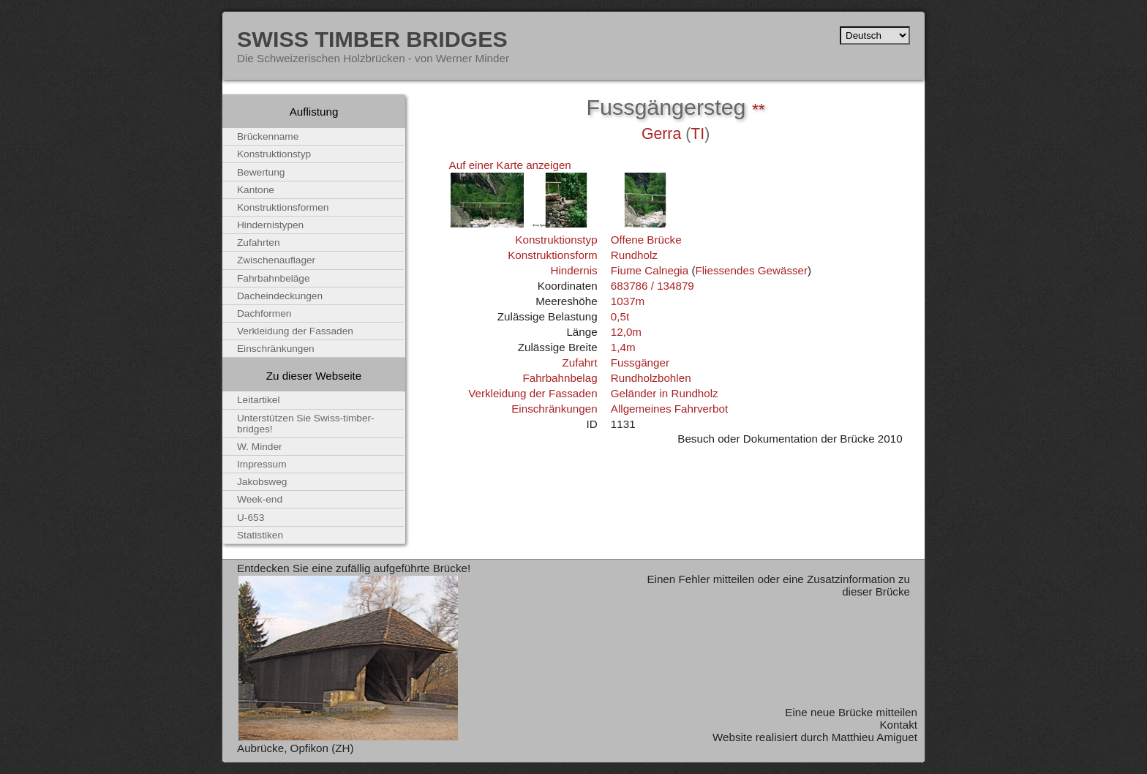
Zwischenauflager (276, 260)
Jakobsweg (262, 481)
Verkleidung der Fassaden (532, 393)
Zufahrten (258, 242)
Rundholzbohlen (651, 378)
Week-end (259, 499)
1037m (627, 301)
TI (697, 134)
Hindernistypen (270, 224)
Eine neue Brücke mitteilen (851, 712)
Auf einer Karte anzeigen (510, 165)
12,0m (626, 332)
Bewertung (261, 172)
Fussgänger (640, 362)
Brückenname (267, 136)
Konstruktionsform (552, 255)
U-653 (250, 517)
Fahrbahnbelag (559, 378)
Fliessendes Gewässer (751, 270)
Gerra (661, 134)
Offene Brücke (646, 239)
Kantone (255, 189)
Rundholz (634, 255)
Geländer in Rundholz (664, 393)
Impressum (262, 464)
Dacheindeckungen (280, 295)
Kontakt (898, 724)
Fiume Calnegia (649, 270)
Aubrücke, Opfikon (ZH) (295, 748)
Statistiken (260, 535)
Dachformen (264, 313)
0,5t (620, 316)
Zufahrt (579, 362)
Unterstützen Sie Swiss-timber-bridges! (306, 424)
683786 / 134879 (652, 285)
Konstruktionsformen (282, 207)
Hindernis (573, 270)
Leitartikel (258, 399)
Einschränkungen (554, 408)
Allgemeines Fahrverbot (669, 408)
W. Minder (259, 446)
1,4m (623, 347)
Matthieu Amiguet (874, 737)
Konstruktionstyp (556, 239)
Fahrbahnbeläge (273, 278)
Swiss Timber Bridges (372, 38)
